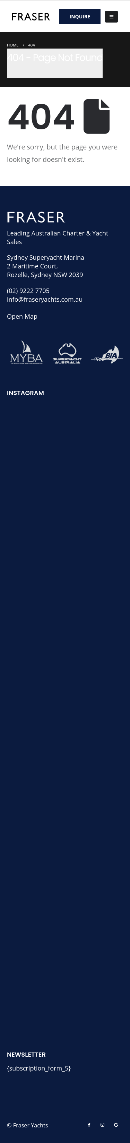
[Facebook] (89, 1124)
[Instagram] (102, 1124)
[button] (111, 17)
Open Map (22, 316)
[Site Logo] (31, 16)
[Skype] (116, 1124)
